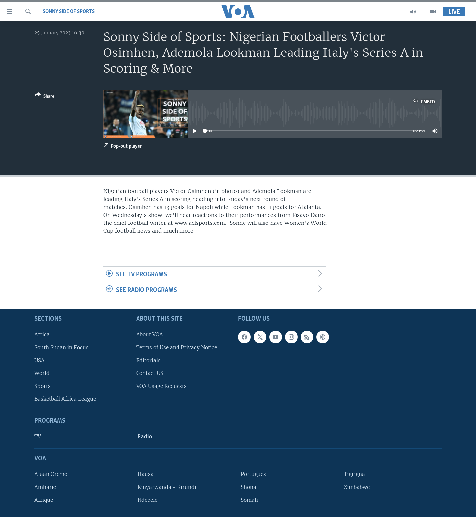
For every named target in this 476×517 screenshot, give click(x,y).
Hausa (146, 474)
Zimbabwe (357, 487)
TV (37, 436)
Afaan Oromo (50, 474)
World (42, 373)
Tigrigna (354, 474)
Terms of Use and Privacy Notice (176, 347)
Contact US (149, 373)
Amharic (45, 487)
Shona (248, 487)
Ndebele (147, 500)
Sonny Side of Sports (69, 11)
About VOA (149, 334)
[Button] (44, 97)
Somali (249, 500)
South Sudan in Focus (61, 347)
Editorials (148, 360)
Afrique (43, 500)
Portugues (253, 474)
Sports (42, 386)
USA (39, 360)
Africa (42, 334)
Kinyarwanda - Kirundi (167, 487)
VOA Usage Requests (161, 386)
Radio (145, 436)
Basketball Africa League (65, 399)
